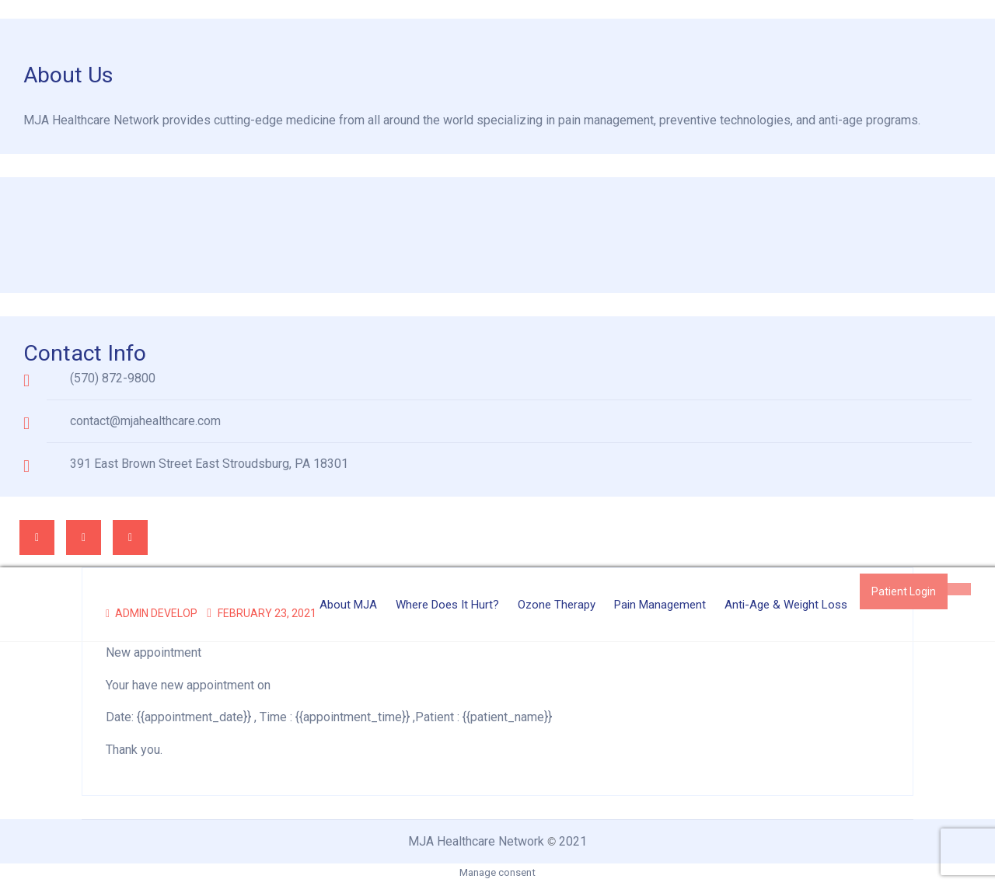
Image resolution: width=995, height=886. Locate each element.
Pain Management (660, 605)
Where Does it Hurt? (447, 605)
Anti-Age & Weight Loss (785, 605)
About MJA (348, 605)
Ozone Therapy (556, 605)
